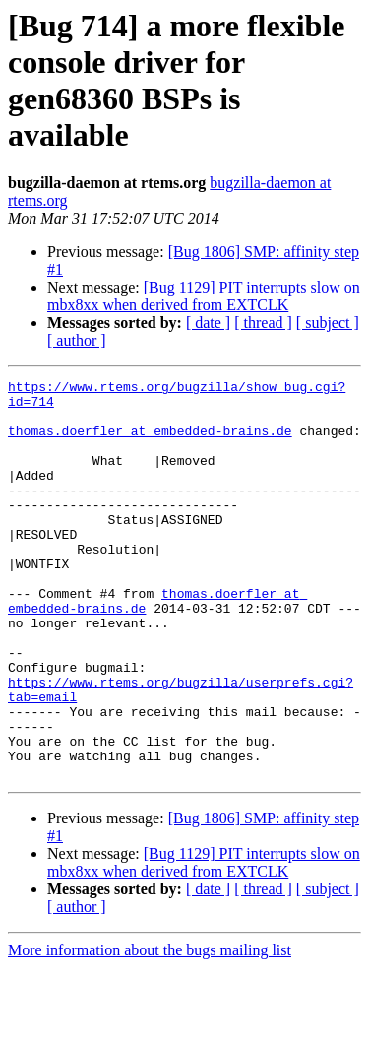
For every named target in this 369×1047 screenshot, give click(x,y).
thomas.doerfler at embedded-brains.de (150, 442)
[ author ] (76, 340)
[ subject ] (327, 322)
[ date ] (208, 322)
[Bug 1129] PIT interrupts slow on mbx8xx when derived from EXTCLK (203, 296)
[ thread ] (263, 322)
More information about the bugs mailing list (149, 1029)
